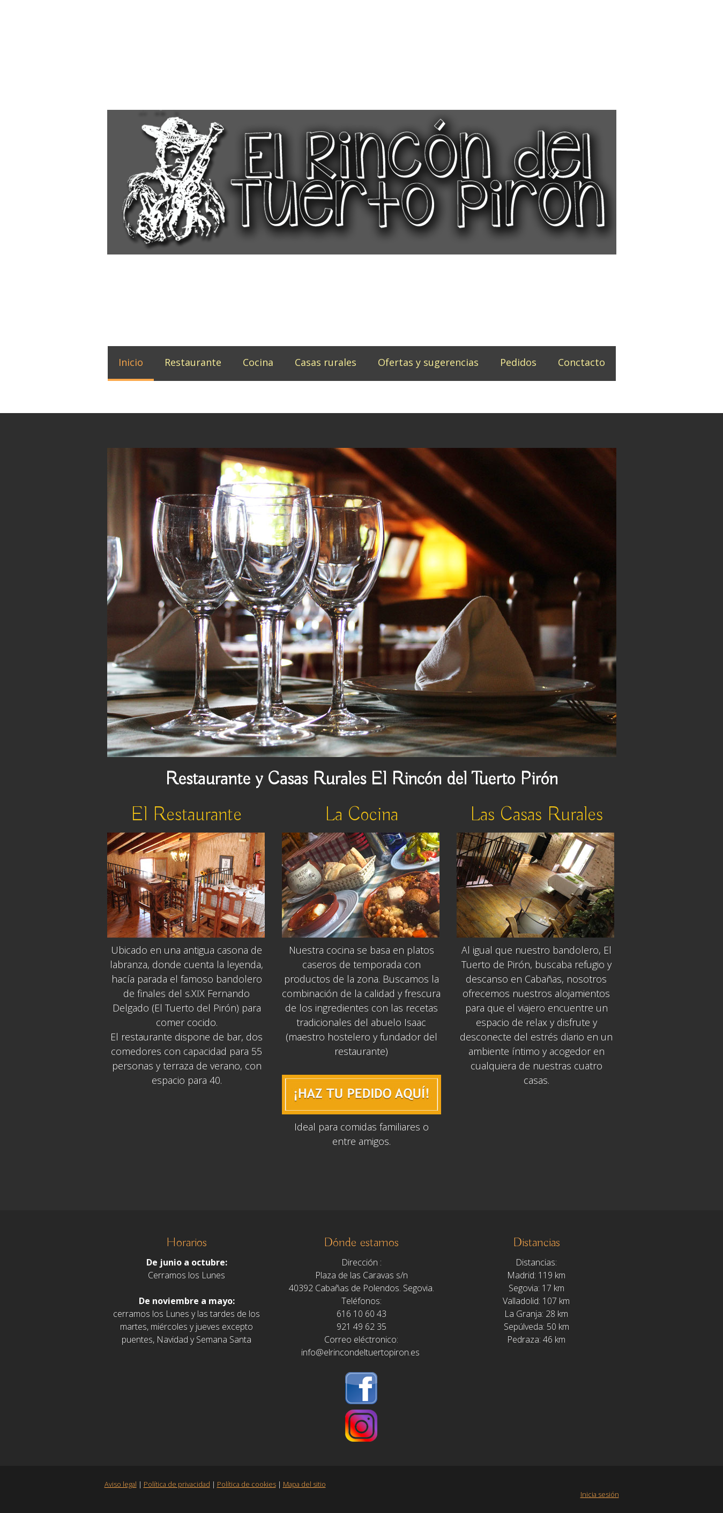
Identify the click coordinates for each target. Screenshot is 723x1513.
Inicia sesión (599, 1494)
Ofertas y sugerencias (428, 362)
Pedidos (518, 362)
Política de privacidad (177, 1484)
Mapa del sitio (304, 1484)
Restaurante (193, 362)
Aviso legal (121, 1484)
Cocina (258, 362)
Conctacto (581, 362)
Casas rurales (325, 362)
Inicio (130, 362)
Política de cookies (246, 1484)
